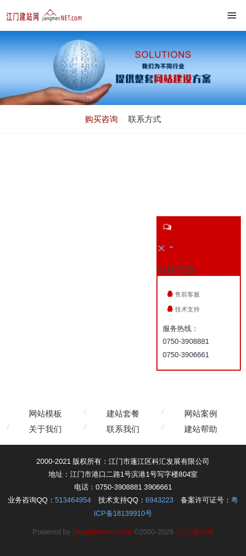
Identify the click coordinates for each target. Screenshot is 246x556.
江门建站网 (196, 532)
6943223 (160, 500)
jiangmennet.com (102, 532)
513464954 (73, 500)
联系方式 (144, 119)
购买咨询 (101, 119)
